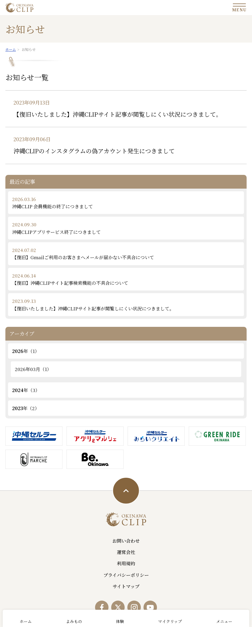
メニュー (224, 621)
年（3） (26, 390)
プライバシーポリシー (126, 574)
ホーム (26, 621)
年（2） (25, 408)
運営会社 (126, 552)
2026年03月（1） (33, 369)
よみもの (74, 621)
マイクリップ (170, 621)
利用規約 (126, 563)
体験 (120, 621)
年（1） (25, 351)
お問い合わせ (126, 540)
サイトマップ (126, 586)
